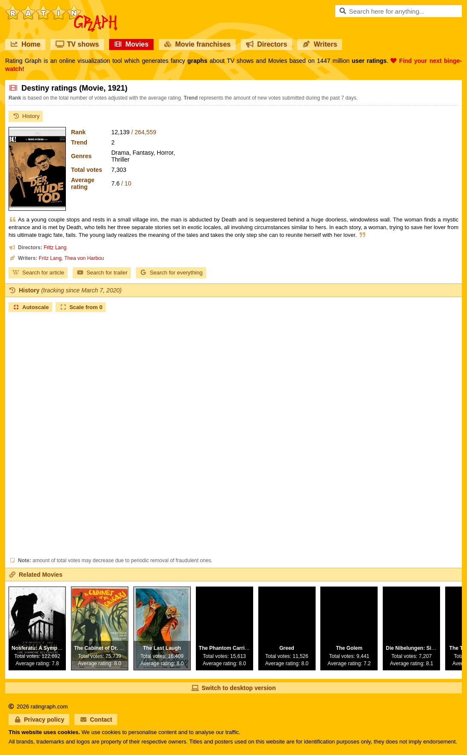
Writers (319, 44)
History (25, 116)
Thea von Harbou (84, 258)
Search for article (38, 272)
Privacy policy (39, 719)
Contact (96, 719)
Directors (266, 44)
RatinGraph (61, 8)
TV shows (77, 44)
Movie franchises (197, 44)
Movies (131, 44)
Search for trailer (101, 272)
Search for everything (171, 272)
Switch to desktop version (233, 687)
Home (25, 44)
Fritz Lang (55, 248)
